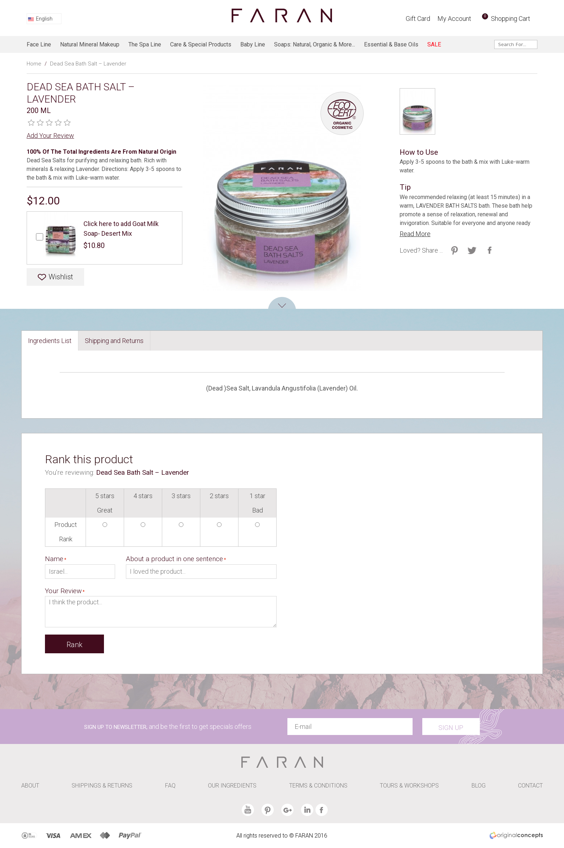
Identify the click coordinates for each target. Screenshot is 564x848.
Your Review (63, 591)
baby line (252, 44)
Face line (39, 44)
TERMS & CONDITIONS (318, 785)
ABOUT (30, 785)
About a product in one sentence (174, 559)
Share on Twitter (454, 250)
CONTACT (530, 785)
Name (54, 559)
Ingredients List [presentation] (50, 340)
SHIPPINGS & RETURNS (102, 785)
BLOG (479, 785)
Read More (415, 234)
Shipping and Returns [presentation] (114, 340)
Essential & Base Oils (391, 44)
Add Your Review (50, 135)
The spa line (144, 44)
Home (34, 63)
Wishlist (61, 276)
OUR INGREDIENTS (232, 785)
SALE (434, 44)
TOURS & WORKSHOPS (409, 785)
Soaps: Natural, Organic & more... (314, 44)
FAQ (170, 785)
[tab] (50, 341)
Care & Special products (200, 44)
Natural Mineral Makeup (89, 44)
